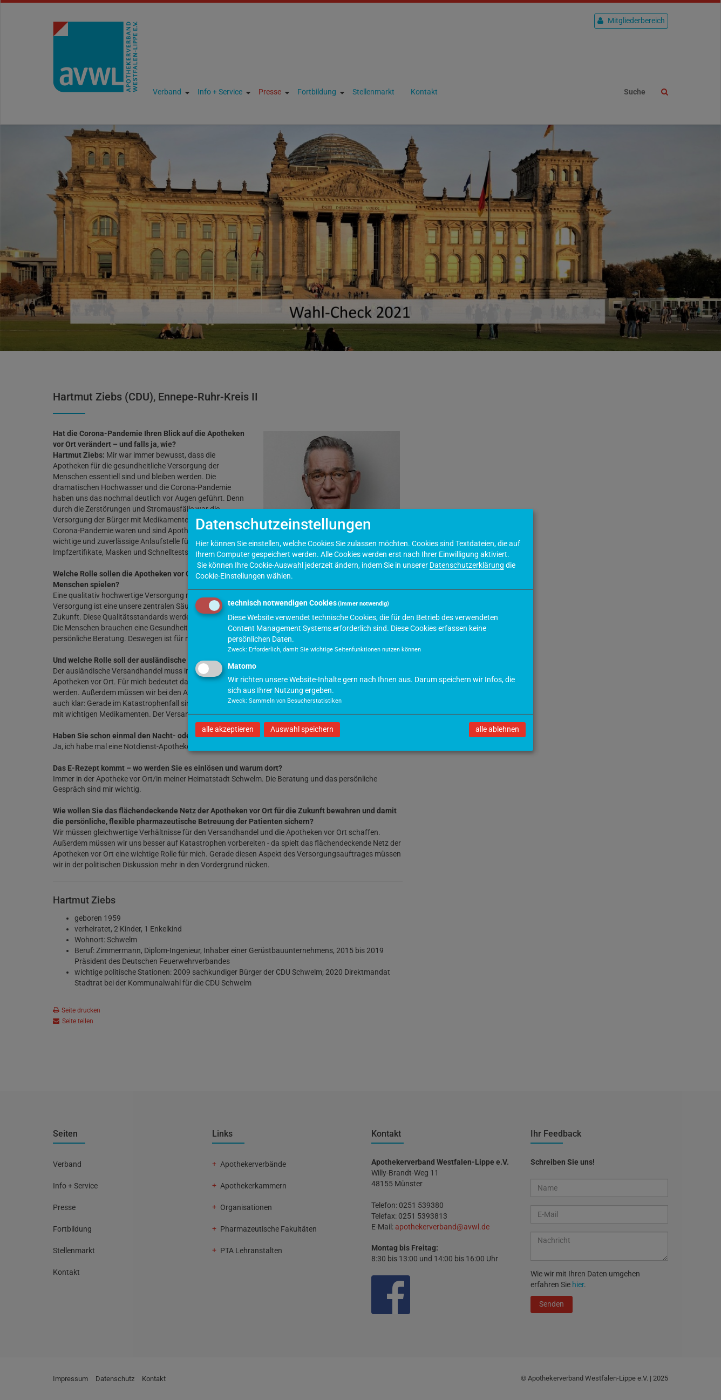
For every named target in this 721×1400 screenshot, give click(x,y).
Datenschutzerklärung (467, 565)
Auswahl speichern (302, 729)
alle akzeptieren (228, 729)
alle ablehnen (497, 729)
